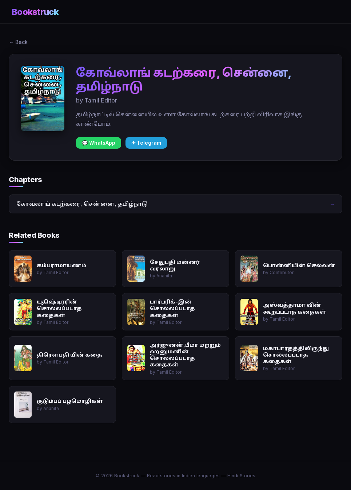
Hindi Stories (241, 475)
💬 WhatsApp (98, 143)
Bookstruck (35, 12)
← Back (18, 42)
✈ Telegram (146, 143)
